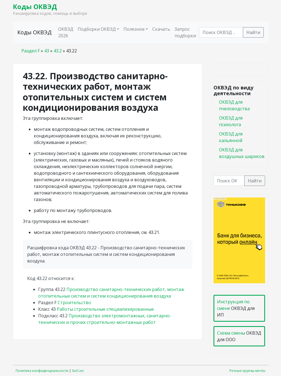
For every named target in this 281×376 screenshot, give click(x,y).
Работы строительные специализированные (105, 309)
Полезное (134, 29)
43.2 (58, 51)
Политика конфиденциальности (42, 370)
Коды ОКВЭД (35, 6)
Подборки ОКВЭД (97, 29)
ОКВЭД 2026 (65, 32)
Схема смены (231, 333)
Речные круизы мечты (247, 370)
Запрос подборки (185, 32)
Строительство (74, 302)
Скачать (161, 29)
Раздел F (30, 51)
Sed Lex (78, 370)
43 (46, 51)
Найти (253, 32)
